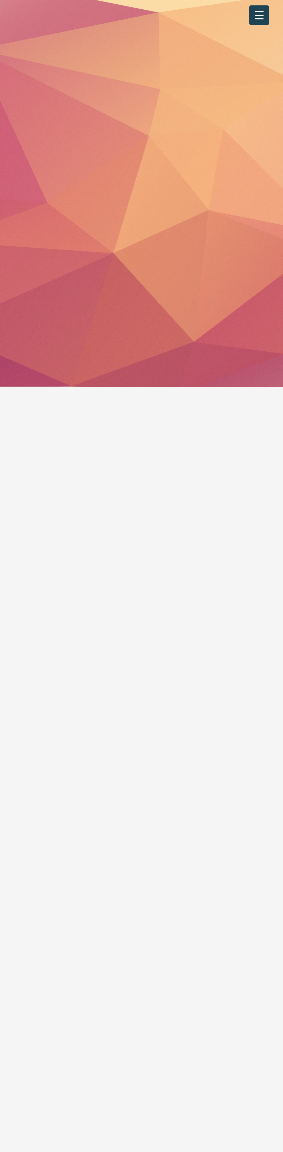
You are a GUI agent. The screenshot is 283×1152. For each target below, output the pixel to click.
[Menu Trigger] (259, 15)
